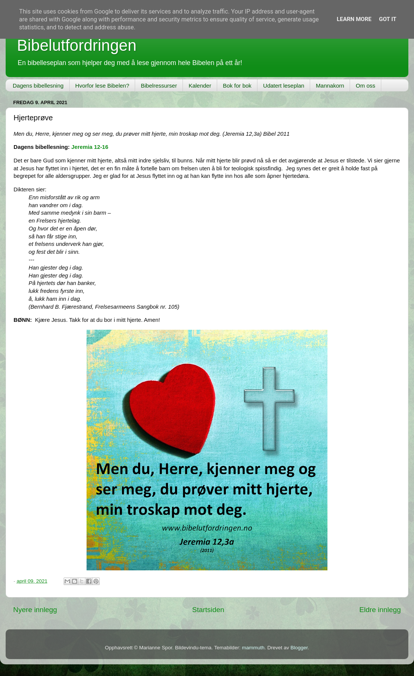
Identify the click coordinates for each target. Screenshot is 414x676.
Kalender (200, 85)
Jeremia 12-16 (89, 147)
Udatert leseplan (283, 85)
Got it (387, 19)
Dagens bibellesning (38, 85)
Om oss (365, 85)
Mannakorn (330, 85)
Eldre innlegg (380, 610)
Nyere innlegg (35, 610)
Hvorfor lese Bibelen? (102, 85)
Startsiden (208, 610)
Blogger (299, 647)
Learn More (354, 19)
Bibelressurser (159, 85)
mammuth (253, 647)
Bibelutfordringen (77, 45)
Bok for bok (237, 85)
